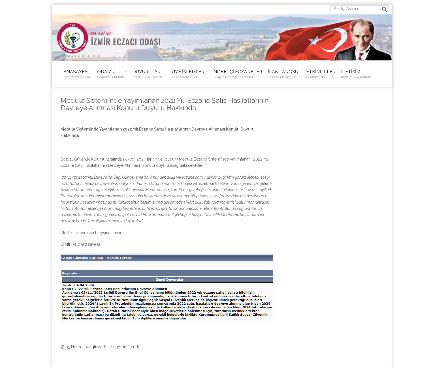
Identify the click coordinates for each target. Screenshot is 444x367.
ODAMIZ (111, 74)
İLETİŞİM (356, 74)
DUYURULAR (148, 74)
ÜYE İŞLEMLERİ (189, 74)
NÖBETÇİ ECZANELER (238, 74)
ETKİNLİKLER (321, 74)
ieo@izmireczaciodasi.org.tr (85, 8)
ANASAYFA (77, 74)
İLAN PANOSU (283, 74)
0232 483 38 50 (139, 8)
